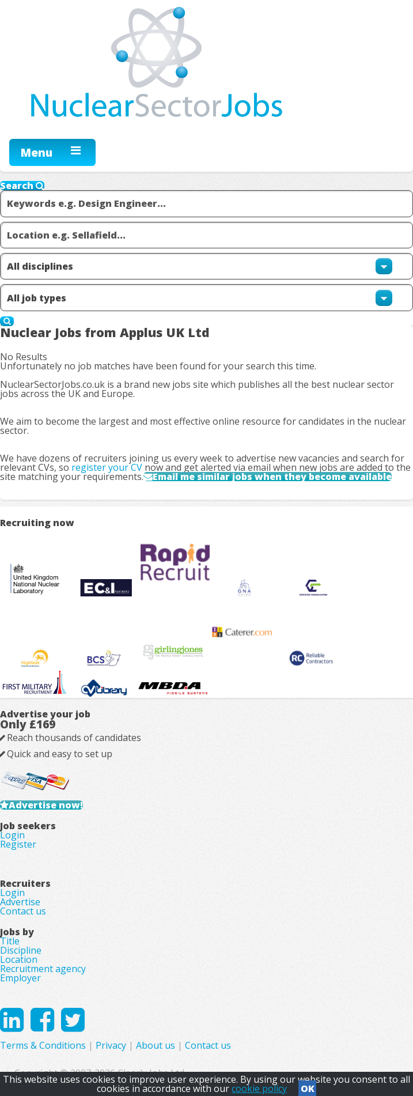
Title (10, 941)
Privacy (111, 1045)
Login (12, 835)
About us (155, 1045)
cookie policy (259, 1088)
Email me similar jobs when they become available (272, 476)
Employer (20, 978)
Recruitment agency (43, 968)
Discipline (20, 950)
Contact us (23, 911)
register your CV (106, 467)
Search (22, 185)
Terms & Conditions (43, 1045)
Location (18, 959)
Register (18, 844)
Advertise (20, 901)
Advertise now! (46, 805)
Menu (36, 152)
